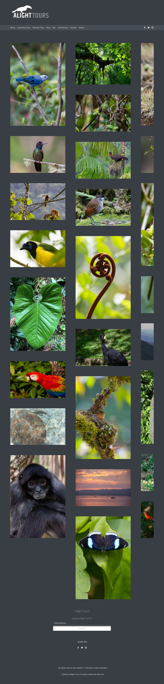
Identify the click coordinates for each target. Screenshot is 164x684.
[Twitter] (148, 27)
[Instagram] (152, 27)
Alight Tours (82, 611)
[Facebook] (145, 27)
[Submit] (82, 628)
